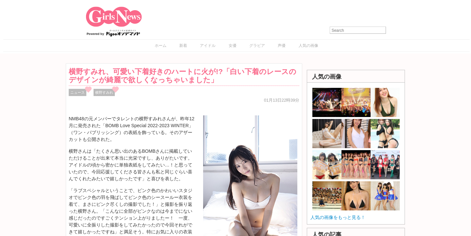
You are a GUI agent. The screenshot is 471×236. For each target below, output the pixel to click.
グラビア (257, 45)
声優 (282, 45)
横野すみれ (104, 92)
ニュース (77, 92)
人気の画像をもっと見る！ (337, 217)
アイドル (208, 45)
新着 (183, 45)
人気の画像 (308, 45)
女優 (232, 45)
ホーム (160, 45)
